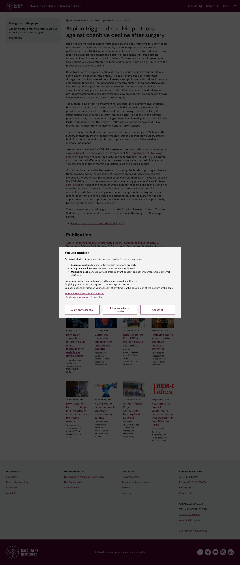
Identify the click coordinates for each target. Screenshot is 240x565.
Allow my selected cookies (120, 310)
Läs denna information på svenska (83, 297)
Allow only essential (82, 309)
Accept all (157, 309)
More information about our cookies (84, 293)
